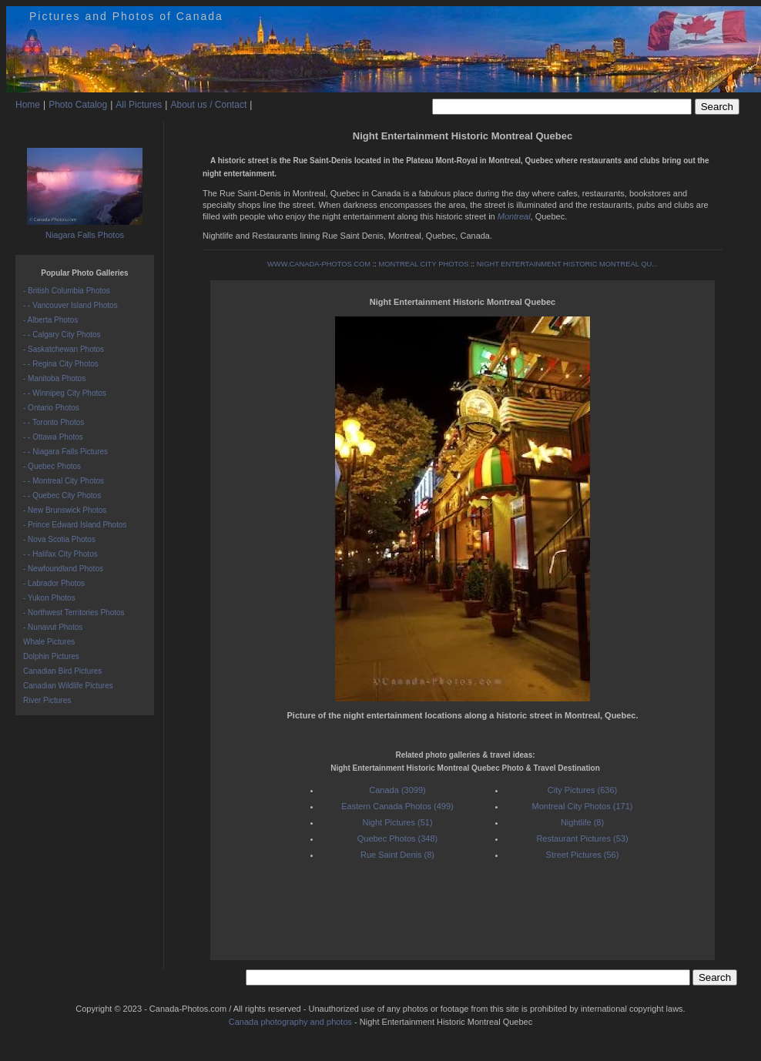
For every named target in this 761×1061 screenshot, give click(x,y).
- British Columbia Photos (66, 290)
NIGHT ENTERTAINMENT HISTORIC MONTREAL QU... (567, 264)
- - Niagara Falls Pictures (65, 451)
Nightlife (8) (582, 822)
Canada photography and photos (290, 1021)
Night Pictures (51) (397, 822)
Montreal (514, 216)
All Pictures (139, 104)
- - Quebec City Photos (62, 495)
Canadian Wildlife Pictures (68, 685)
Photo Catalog (78, 104)
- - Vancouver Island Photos (70, 305)
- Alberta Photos (50, 320)
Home (27, 104)
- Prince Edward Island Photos (75, 524)
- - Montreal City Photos (63, 481)
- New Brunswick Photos (64, 510)
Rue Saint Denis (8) (397, 854)
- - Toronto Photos (53, 422)
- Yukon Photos (49, 598)
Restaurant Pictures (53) (582, 838)
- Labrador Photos (54, 583)
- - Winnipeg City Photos (64, 393)
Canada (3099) (397, 790)
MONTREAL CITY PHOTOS (423, 264)
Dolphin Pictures (51, 656)
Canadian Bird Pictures (62, 671)
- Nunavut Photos (52, 627)
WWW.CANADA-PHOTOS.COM (318, 264)
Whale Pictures (49, 642)
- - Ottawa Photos (53, 437)
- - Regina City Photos (61, 364)
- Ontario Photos (51, 407)
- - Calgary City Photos (62, 334)
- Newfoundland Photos (63, 568)
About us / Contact (208, 104)
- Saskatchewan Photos (63, 349)
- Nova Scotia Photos (59, 539)
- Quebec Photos (52, 466)
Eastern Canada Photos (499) (397, 806)
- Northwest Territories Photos (74, 612)
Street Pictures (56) (582, 854)
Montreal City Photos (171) (582, 806)
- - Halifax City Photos (60, 554)
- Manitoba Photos (54, 378)
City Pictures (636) (582, 790)
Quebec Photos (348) (397, 838)
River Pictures (47, 700)
